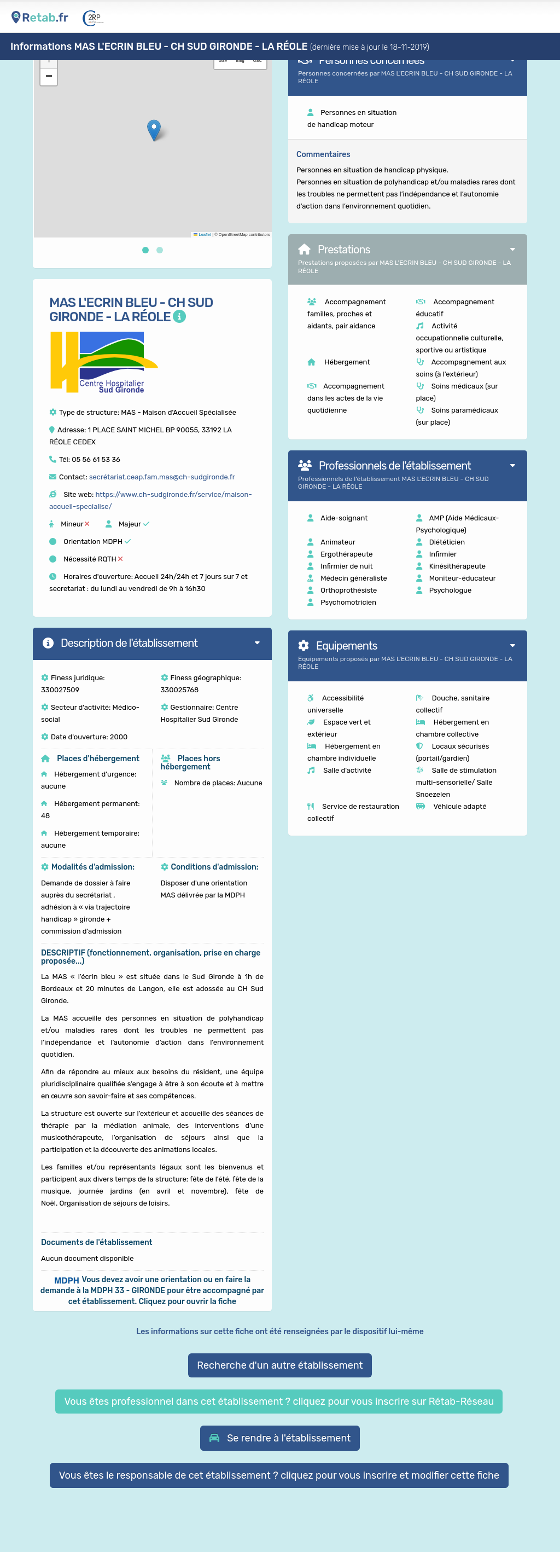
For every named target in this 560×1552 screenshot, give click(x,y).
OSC (257, 60)
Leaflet (202, 234)
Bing (240, 60)
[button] (154, 130)
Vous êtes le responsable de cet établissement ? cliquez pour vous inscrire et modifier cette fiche (279, 1475)
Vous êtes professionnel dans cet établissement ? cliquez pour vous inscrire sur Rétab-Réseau (279, 1401)
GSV (223, 60)
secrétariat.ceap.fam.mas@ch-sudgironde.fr (162, 477)
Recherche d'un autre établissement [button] (280, 1365)
